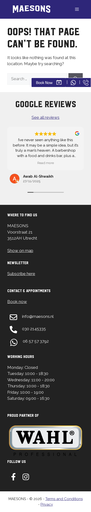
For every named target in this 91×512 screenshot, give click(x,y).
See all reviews (45, 117)
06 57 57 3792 (36, 341)
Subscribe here (21, 273)
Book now (17, 301)
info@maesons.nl (38, 316)
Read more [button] (45, 163)
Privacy (47, 504)
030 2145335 (34, 328)
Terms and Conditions (64, 499)
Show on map (20, 250)
